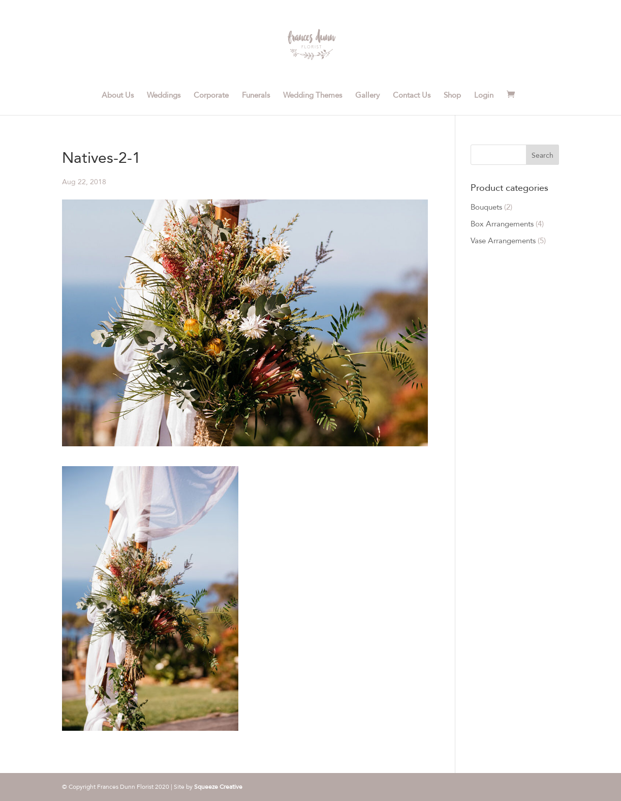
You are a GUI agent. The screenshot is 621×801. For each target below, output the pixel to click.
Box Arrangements (502, 223)
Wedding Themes (312, 96)
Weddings (163, 96)
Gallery (367, 96)
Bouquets (486, 207)
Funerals (256, 96)
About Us (118, 96)
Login (483, 96)
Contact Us (411, 96)
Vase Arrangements (503, 240)
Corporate (211, 96)
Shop (452, 96)
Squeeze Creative (218, 786)
